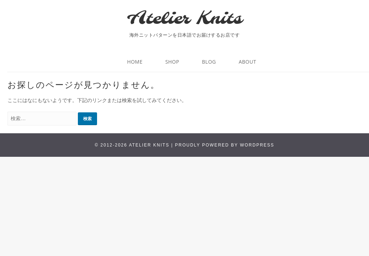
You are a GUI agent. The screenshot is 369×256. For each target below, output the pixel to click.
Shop (172, 61)
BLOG (209, 61)
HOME (135, 61)
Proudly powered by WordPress (224, 145)
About (247, 61)
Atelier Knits (184, 19)
